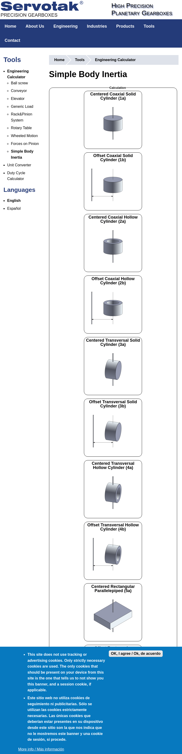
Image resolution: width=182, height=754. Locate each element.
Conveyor (19, 91)
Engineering (65, 26)
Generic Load (22, 106)
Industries (97, 26)
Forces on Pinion (25, 144)
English (14, 201)
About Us (35, 26)
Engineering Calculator (115, 60)
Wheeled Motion (24, 136)
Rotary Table (21, 128)
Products (125, 26)
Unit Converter (19, 165)
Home (10, 26)
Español (14, 208)
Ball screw (19, 83)
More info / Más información (41, 749)
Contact (12, 40)
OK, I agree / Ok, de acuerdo (135, 654)
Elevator (18, 99)
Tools (149, 26)
